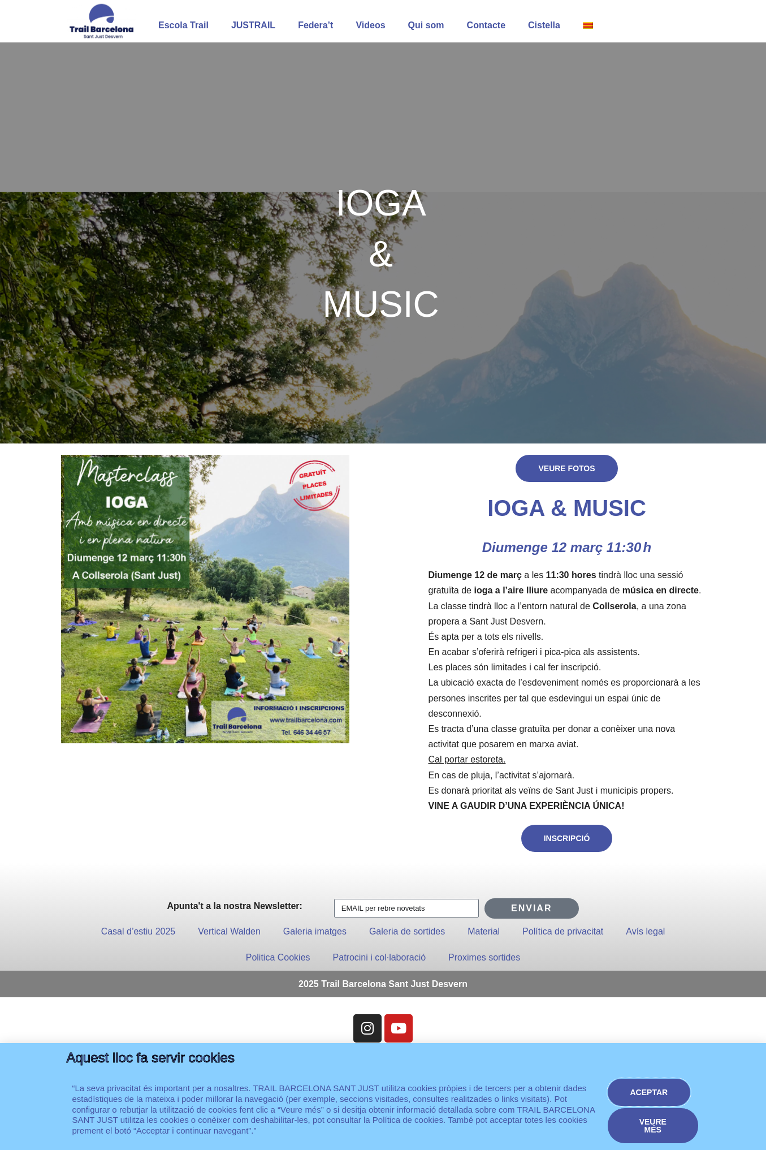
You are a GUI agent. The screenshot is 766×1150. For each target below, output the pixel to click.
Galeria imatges (315, 931)
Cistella (544, 25)
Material (484, 931)
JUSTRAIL (253, 25)
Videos (370, 25)
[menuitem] (588, 25)
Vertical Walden (229, 931)
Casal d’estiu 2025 (138, 931)
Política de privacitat (562, 931)
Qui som (426, 25)
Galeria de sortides (407, 931)
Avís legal (645, 931)
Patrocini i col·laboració (379, 957)
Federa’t (315, 25)
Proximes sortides (484, 957)
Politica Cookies (278, 957)
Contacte (486, 25)
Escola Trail (183, 25)
